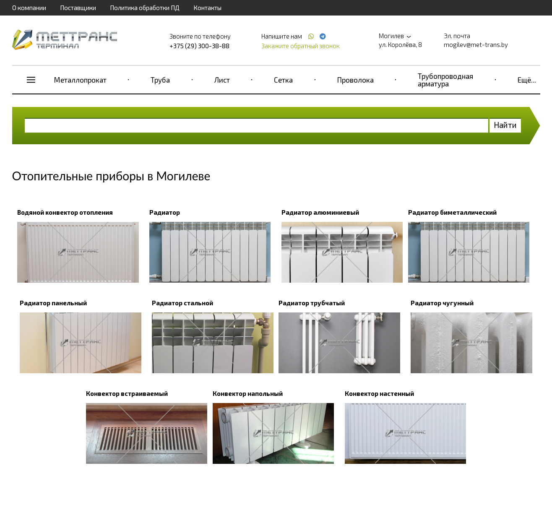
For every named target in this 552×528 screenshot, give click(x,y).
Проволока (355, 79)
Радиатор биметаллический (452, 212)
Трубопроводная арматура (445, 79)
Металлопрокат (80, 79)
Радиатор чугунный (442, 303)
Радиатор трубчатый (312, 303)
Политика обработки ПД (145, 7)
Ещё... (527, 79)
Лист (222, 79)
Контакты (207, 7)
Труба (160, 79)
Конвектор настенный (379, 393)
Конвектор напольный (248, 393)
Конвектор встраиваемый (127, 393)
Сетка (283, 79)
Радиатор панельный (53, 303)
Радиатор (164, 212)
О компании (29, 7)
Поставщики (78, 7)
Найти (505, 125)
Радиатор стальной (182, 303)
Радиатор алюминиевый (320, 212)
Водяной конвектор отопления (65, 212)
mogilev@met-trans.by (476, 44)
